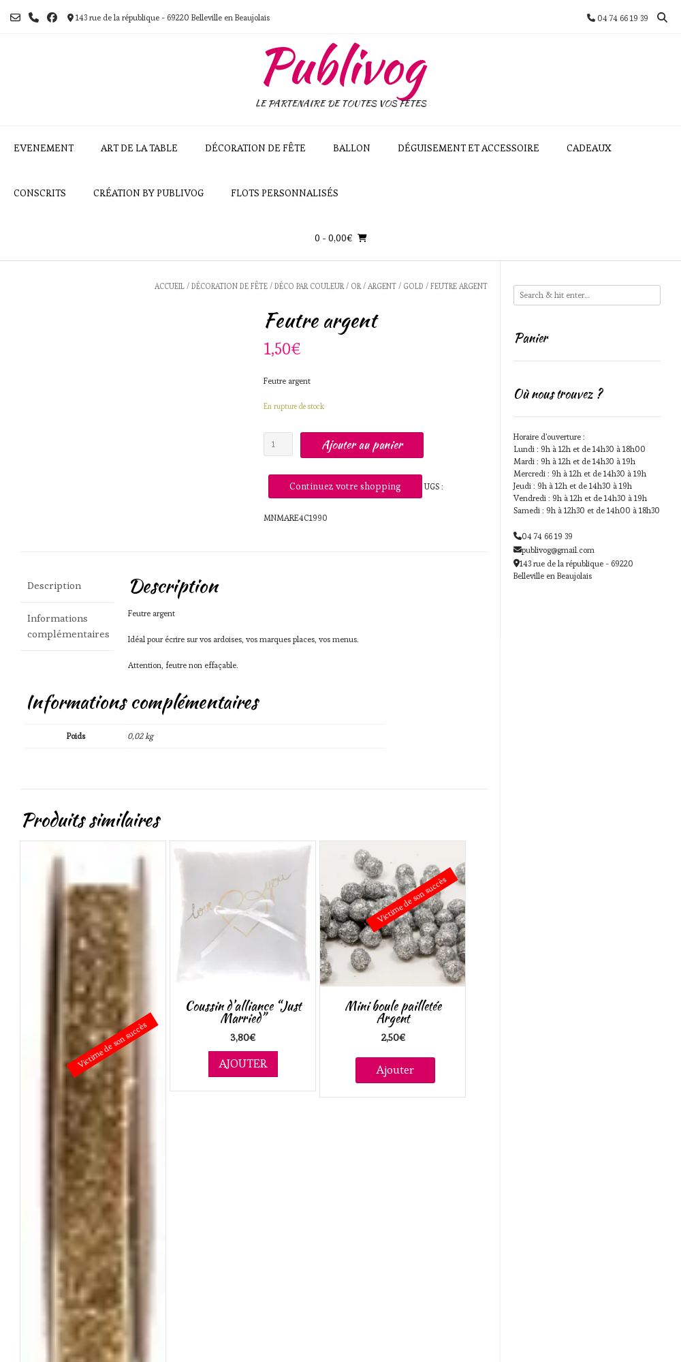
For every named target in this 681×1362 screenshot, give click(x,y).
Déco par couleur (309, 286)
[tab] (67, 586)
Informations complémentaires (67, 625)
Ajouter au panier (361, 444)
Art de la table (139, 148)
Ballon (351, 148)
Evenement (44, 148)
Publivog (340, 65)
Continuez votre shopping (345, 486)
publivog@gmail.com (558, 550)
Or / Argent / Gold (387, 286)
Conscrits (40, 193)
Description (54, 585)
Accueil (170, 286)
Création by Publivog (148, 193)
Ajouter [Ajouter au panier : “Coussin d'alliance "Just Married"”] (243, 1063)
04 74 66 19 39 (547, 536)
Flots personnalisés (284, 193)
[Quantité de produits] (279, 444)
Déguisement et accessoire (468, 148)
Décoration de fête (255, 148)
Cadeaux (589, 148)
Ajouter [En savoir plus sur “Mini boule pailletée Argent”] (395, 1069)
